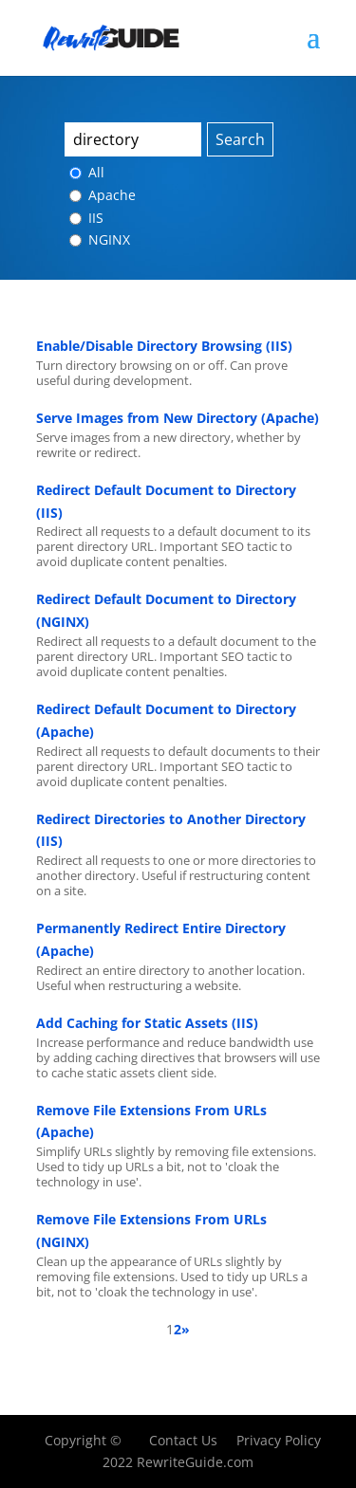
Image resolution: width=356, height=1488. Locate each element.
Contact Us (183, 1440)
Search (240, 139)
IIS (86, 218)
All (86, 172)
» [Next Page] (185, 1329)
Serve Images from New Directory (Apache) (177, 418)
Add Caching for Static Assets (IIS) (147, 1023)
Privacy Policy (278, 1440)
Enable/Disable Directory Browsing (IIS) (164, 346)
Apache (102, 195)
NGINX (99, 239)
